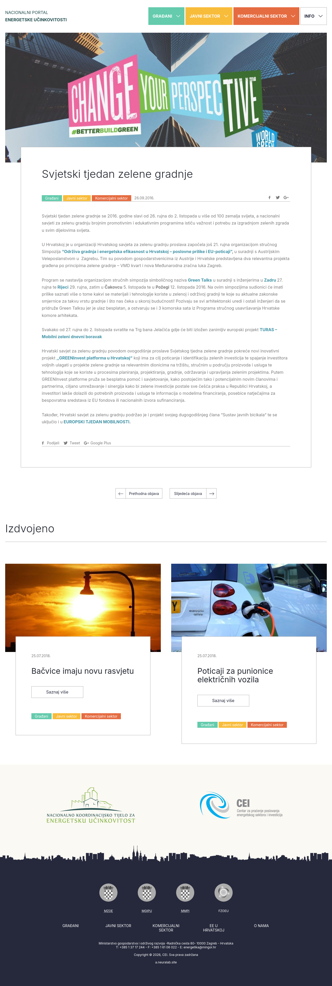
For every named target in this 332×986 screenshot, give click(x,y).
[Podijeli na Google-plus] (286, 197)
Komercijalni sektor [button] (266, 16)
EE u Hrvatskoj (213, 928)
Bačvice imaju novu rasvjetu (82, 671)
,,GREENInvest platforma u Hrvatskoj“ (95, 358)
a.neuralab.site (166, 962)
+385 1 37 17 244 (132, 947)
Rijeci (63, 287)
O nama (261, 925)
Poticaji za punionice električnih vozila (235, 675)
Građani (52, 198)
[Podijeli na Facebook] (269, 197)
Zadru (270, 280)
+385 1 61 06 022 (164, 947)
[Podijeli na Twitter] (278, 197)
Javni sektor (76, 198)
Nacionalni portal (36, 16)
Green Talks (200, 280)
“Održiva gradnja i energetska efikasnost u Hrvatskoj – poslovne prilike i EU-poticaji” (147, 251)
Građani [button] (166, 16)
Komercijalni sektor (111, 198)
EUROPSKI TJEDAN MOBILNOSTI (96, 421)
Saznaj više (57, 692)
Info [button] (314, 16)
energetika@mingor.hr (200, 947)
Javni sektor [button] (209, 16)
